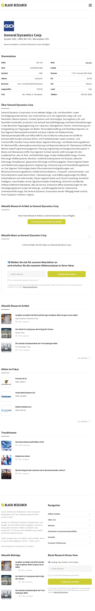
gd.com (89, 62)
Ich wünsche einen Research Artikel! (46, 221)
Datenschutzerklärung (30, 287)
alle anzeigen (82, 358)
